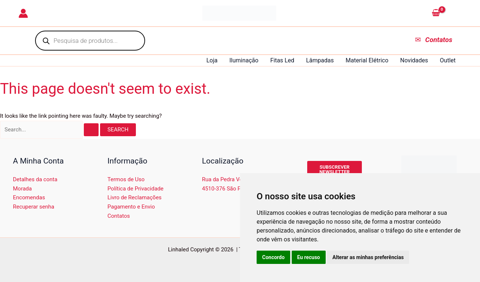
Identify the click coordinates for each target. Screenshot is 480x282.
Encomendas (29, 197)
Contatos (118, 216)
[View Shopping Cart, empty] (445, 13)
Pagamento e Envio (131, 206)
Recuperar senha (33, 206)
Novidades (414, 60)
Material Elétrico (367, 60)
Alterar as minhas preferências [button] (368, 257)
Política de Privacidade (135, 188)
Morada (22, 188)
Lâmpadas (320, 60)
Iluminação (243, 60)
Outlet (448, 60)
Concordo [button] (273, 257)
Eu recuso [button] (308, 257)
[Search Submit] (91, 129)
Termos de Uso (126, 179)
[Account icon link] (23, 13)
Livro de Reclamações (134, 197)
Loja (211, 60)
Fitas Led (282, 60)
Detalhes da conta (35, 179)
